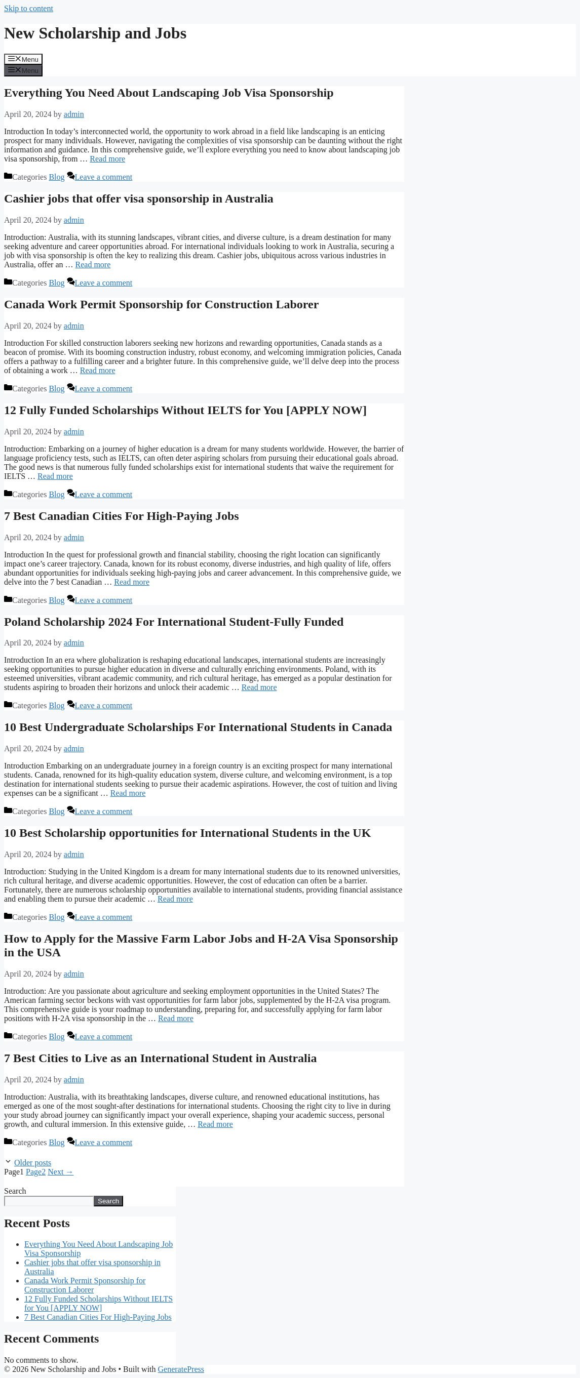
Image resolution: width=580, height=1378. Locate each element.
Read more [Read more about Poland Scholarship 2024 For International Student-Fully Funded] (259, 687)
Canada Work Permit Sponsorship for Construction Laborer (161, 304)
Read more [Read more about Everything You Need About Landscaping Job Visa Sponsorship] (107, 158)
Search (15, 1191)
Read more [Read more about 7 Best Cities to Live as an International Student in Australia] (215, 1124)
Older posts (32, 1162)
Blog (56, 177)
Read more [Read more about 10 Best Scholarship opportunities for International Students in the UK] (175, 899)
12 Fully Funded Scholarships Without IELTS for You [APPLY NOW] (185, 410)
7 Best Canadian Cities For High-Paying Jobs (121, 515)
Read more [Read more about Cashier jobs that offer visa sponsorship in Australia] (93, 264)
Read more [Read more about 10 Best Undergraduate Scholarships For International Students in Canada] (128, 793)
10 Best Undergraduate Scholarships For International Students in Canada (198, 727)
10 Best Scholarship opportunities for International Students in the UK (187, 832)
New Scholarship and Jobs (95, 33)
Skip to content (28, 8)
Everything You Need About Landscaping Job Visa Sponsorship (169, 92)
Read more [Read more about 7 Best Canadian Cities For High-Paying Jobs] (131, 582)
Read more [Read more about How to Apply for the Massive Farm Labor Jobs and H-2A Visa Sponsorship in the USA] (176, 1018)
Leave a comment (104, 177)
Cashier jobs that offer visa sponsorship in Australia (139, 198)
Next (60, 1171)
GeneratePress (181, 1369)
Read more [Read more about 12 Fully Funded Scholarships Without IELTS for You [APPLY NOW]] (55, 476)
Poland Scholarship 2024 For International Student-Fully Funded (173, 621)
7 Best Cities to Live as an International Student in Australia (160, 1058)
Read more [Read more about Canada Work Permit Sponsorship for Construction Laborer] (97, 370)
